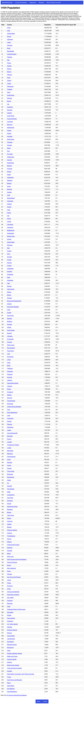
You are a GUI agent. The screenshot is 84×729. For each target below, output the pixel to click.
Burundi (9, 333)
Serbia (9, 218)
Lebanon (9, 380)
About (38, 701)
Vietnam (9, 74)
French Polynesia (12, 562)
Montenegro (10, 477)
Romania (9, 110)
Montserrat (10, 647)
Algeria (9, 133)
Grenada (9, 550)
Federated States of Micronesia (16, 609)
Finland (9, 251)
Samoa (9, 539)
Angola (9, 239)
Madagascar (10, 230)
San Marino (10, 641)
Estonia (9, 421)
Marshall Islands (12, 644)
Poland (9, 80)
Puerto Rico (10, 351)
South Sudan (10, 330)
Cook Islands (11, 636)
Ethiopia (9, 98)
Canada (9, 113)
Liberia (9, 430)
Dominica (10, 586)
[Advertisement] (42, 716)
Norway (9, 286)
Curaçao (9, 533)
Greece (9, 171)
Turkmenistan (11, 401)
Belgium (9, 166)
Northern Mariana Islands (14, 653)
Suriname (10, 500)
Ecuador (9, 257)
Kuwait (9, 503)
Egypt (8, 92)
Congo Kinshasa (12, 119)
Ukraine (9, 66)
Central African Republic (14, 406)
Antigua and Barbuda (13, 592)
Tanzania (9, 142)
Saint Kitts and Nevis (13, 594)
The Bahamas (11, 536)
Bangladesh (10, 51)
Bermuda (9, 603)
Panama (9, 424)
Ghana (9, 213)
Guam (9, 571)
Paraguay (10, 374)
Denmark (9, 245)
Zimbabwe (10, 274)
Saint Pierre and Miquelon (14, 680)
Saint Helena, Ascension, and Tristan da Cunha (20, 674)
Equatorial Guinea (12, 506)
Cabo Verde (10, 515)
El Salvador (10, 339)
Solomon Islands (12, 530)
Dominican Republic (13, 307)
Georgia (9, 263)
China (8, 27)
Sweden (9, 192)
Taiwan (9, 130)
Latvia (9, 359)
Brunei (9, 565)
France (9, 63)
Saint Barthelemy (12, 691)
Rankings (41, 2)
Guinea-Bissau (11, 456)
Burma (9, 101)
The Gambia (10, 489)
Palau (8, 650)
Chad (8, 310)
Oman (9, 459)
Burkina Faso (11, 236)
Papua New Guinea (12, 383)
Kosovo (9, 439)
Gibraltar (9, 627)
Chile (8, 195)
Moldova (9, 321)
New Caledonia (11, 568)
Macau (9, 518)
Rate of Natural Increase (54, 2)
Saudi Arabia (10, 242)
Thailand (9, 89)
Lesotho (9, 442)
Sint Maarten (11, 689)
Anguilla (9, 671)
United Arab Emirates (13, 545)
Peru (8, 151)
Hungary (9, 145)
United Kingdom (11, 54)
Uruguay (9, 342)
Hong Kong (10, 315)
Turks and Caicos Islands (14, 668)
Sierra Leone (10, 345)
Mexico (9, 72)
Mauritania (10, 427)
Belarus (9, 183)
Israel (8, 362)
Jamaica (9, 386)
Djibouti (9, 542)
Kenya (9, 186)
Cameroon (10, 227)
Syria (8, 254)
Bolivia (9, 295)
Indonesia (10, 39)
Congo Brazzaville (12, 433)
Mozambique (11, 198)
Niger (8, 277)
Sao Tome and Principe (14, 577)
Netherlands (10, 127)
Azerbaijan (10, 280)
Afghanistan (10, 157)
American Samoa (12, 630)
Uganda (9, 204)
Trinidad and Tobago (13, 445)
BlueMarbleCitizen (7, 2)
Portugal (9, 168)
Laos (8, 354)
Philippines (10, 86)
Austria (9, 207)
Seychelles (10, 612)
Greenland (10, 621)
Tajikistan (10, 368)
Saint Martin (10, 686)
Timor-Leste (10, 471)
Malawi (9, 292)
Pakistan (9, 57)
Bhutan (9, 512)
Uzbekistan (10, 177)
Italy (8, 60)
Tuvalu (9, 677)
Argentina (10, 107)
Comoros (9, 521)
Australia (9, 136)
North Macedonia (12, 412)
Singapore (10, 392)
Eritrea (9, 389)
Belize (9, 553)
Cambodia (10, 224)
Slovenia (9, 398)
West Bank (10, 451)
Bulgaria (9, 189)
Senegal (9, 298)
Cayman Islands (11, 659)
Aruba (9, 589)
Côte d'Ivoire (10, 289)
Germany (9, 45)
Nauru (9, 683)
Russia (9, 36)
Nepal (8, 148)
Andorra (9, 662)
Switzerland (10, 233)
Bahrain (9, 527)
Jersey (9, 580)
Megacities (33, 2)
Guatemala (10, 268)
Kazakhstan (10, 163)
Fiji (8, 483)
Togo (8, 409)
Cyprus (9, 465)
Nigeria (9, 69)
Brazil (8, 48)
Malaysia (9, 180)
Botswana (10, 474)
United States (11, 33)
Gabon (9, 480)
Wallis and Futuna (12, 656)
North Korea (10, 139)
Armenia (9, 377)
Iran (8, 104)
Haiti (8, 283)
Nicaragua (10, 404)
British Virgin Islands (13, 665)
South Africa (10, 116)
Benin (8, 365)
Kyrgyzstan (10, 357)
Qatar (8, 606)
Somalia (9, 324)
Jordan (9, 448)
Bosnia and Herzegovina (14, 301)
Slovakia (9, 271)
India (8, 30)
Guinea (9, 312)
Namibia (9, 462)
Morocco (9, 124)
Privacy (45, 701)
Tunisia (9, 260)
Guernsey (10, 600)
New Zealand (11, 348)
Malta (8, 492)
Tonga (9, 583)
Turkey (9, 83)
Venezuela (10, 201)
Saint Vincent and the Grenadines (16, 559)
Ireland (9, 327)
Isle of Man (10, 597)
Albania (9, 395)
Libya (8, 415)
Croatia (9, 265)
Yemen (9, 221)
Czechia (9, 160)
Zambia (9, 304)
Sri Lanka (10, 154)
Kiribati (9, 615)
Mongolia (10, 436)
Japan (9, 42)
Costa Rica (10, 418)
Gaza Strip (10, 498)
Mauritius (10, 453)
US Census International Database (17, 695)
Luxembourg (10, 495)
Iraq (8, 216)
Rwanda (9, 318)
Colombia (10, 121)
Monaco (9, 633)
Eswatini (9, 486)
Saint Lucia (10, 556)
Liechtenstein (11, 639)
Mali (8, 248)
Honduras (10, 371)
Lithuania (10, 336)
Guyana (9, 468)
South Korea (10, 95)
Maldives (9, 547)
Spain (8, 77)
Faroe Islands (11, 618)
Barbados (10, 509)
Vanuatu (9, 574)
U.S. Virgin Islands (12, 624)
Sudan (9, 174)
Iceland (9, 524)
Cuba (8, 210)
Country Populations (21, 2)
